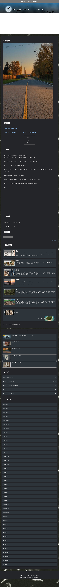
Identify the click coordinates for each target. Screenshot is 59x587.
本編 (28, 140)
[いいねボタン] (6, 123)
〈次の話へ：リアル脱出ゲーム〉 (30, 132)
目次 (28, 137)
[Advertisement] (29, 24)
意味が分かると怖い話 (8, 237)
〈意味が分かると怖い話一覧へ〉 (12, 128)
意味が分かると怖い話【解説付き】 (29, 1)
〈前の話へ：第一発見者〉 (10, 132)
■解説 (28, 142)
